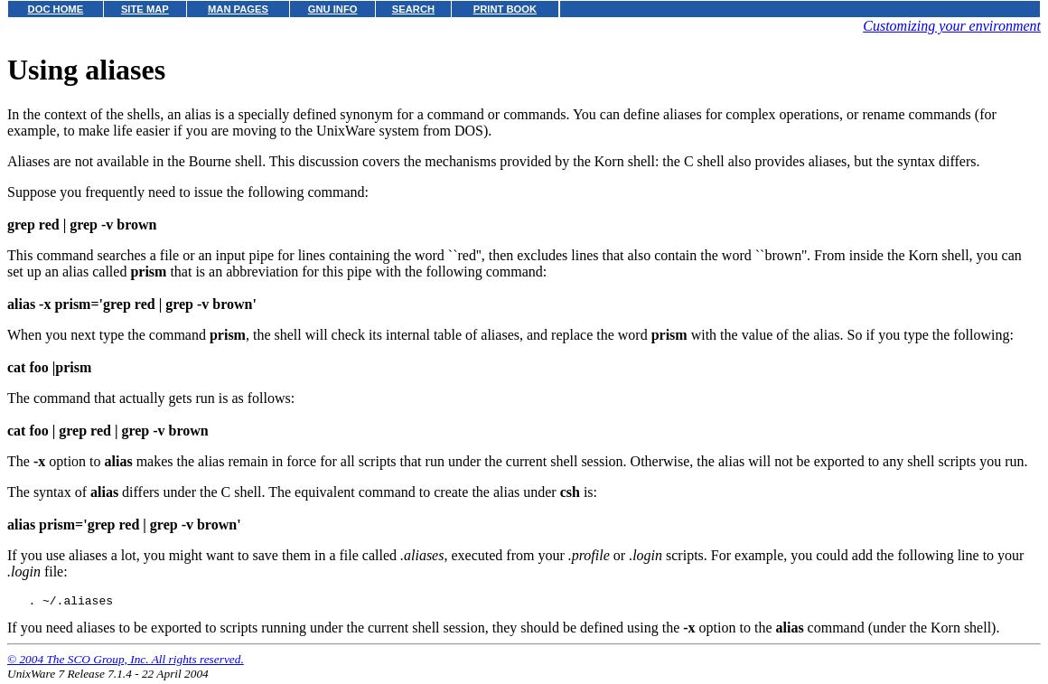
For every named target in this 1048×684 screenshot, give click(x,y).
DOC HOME (56, 9)
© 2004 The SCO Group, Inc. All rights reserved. (125, 662)
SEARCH (413, 9)
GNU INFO (333, 9)
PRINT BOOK (505, 9)
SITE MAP (145, 9)
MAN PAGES (238, 9)
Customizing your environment (952, 25)
